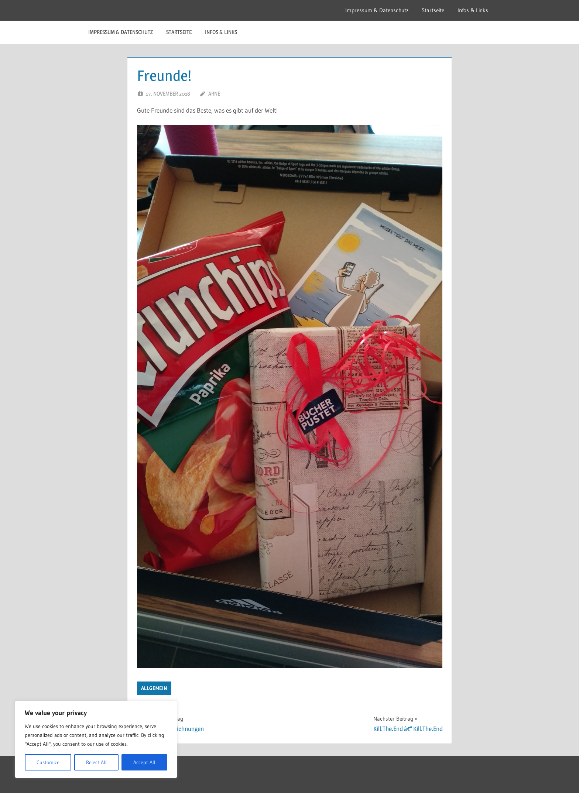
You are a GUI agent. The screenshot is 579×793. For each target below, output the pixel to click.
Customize (48, 762)
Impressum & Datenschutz (376, 10)
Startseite (433, 10)
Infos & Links (473, 10)
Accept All (144, 762)
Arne (214, 93)
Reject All (96, 762)
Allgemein (154, 688)
